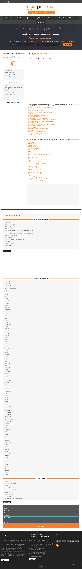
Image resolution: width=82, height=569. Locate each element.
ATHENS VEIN (8, 245)
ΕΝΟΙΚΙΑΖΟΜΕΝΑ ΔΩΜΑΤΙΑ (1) (35, 127)
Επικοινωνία (7, 98)
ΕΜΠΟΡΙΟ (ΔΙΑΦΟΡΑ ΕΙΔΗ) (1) (35, 116)
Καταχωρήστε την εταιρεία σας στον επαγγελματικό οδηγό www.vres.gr (41, 525)
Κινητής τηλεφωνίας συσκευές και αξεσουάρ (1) (40, 154)
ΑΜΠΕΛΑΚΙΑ (7, 300)
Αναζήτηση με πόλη (9, 77)
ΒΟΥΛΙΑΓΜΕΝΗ (8, 324)
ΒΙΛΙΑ (6, 320)
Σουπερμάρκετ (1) (32, 166)
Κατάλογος (19, 18)
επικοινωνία (73, 1)
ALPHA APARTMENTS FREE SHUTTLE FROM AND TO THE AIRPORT (19, 234)
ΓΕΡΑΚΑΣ (7, 332)
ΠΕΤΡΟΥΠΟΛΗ (8, 442)
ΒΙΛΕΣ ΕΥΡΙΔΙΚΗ (8, 496)
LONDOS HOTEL (8, 241)
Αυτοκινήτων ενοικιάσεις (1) (35, 148)
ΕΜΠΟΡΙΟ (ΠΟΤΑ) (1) (33, 122)
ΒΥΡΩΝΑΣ (7, 328)
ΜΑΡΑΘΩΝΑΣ (8, 392)
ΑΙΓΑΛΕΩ (6, 294)
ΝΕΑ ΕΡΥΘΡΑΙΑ (8, 406)
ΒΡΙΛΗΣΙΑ (7, 326)
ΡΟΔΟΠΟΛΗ (7, 453)
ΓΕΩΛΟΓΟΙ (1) (31, 113)
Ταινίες (41, 22)
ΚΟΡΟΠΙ (6, 378)
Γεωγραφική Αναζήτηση (10, 70)
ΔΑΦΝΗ (6, 337)
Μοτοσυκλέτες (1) (32, 157)
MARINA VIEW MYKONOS (10, 485)
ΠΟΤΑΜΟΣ (7, 450)
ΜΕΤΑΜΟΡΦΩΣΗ (8, 403)
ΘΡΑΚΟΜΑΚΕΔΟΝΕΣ (9, 360)
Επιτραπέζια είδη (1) (33, 152)
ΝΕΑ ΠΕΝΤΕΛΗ (8, 414)
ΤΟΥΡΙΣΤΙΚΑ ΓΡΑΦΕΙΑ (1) (34, 134)
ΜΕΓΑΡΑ (6, 397)
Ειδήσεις (50, 18)
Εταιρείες (8, 18)
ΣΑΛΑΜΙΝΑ (7, 455)
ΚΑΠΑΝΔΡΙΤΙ (7, 371)
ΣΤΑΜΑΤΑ (7, 461)
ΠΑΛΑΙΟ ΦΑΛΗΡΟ (8, 429)
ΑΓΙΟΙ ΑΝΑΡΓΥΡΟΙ (8, 285)
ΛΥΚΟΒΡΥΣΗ (7, 388)
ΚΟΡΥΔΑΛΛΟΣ (8, 380)
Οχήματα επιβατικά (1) (33, 161)
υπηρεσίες (67, 1)
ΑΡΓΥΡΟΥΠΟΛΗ (8, 309)
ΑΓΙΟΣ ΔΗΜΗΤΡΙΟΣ (9, 287)
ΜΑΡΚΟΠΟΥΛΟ (8, 393)
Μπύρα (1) (30, 158)
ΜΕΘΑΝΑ (7, 399)
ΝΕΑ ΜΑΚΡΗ (7, 410)
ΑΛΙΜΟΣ (6, 298)
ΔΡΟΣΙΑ (6, 343)
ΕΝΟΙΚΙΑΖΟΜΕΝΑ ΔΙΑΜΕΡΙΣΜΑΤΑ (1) (37, 125)
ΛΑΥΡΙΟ (6, 386)
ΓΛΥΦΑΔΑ (7, 335)
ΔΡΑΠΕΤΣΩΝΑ (8, 341)
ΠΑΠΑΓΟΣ (7, 435)
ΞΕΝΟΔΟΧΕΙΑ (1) (32, 109)
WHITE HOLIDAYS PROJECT (11, 247)
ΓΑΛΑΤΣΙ (6, 330)
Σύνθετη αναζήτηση (9, 72)
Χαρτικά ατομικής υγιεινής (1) (35, 180)
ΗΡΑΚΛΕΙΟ (7, 358)
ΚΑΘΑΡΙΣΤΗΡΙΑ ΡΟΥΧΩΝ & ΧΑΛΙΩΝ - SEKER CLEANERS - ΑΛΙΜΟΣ (19, 230)
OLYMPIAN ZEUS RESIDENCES (11, 235)
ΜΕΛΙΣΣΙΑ (7, 401)
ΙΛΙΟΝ (6, 362)
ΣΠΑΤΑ (6, 457)
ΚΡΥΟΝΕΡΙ (7, 382)
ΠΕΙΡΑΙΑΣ (7, 436)
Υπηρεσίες (7, 90)
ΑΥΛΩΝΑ (6, 315)
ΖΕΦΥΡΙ (6, 352)
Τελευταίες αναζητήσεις (10, 94)
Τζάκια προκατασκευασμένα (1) (36, 174)
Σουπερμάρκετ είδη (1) (33, 168)
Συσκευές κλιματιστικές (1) (34, 169)
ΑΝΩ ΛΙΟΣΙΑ (7, 307)
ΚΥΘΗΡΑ (6, 384)
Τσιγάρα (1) (30, 175)
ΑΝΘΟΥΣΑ (7, 304)
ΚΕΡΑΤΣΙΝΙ (7, 375)
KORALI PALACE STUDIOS (10, 487)
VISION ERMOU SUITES (10, 224)
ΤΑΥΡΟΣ (6, 463)
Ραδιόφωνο (73, 18)
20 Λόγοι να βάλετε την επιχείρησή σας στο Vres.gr (13, 87)
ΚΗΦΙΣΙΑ (6, 377)
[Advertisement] (52, 194)
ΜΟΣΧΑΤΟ (7, 405)
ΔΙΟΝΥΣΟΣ (7, 339)
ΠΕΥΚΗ (6, 444)
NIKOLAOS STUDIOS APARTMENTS (12, 232)
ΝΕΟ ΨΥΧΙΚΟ (7, 423)
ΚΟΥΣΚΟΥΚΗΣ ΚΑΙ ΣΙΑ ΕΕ (10, 243)
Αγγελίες (30, 18)
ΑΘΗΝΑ (6, 290)
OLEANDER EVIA (8, 237)
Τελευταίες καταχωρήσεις (10, 92)
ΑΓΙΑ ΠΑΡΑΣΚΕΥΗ (8, 283)
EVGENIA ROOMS (8, 481)
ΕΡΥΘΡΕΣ (7, 350)
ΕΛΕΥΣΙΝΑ (7, 347)
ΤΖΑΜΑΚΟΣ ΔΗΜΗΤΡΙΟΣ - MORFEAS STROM (14, 239)
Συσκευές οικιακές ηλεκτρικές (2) (36, 171)
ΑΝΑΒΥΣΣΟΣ (7, 302)
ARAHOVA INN (8, 493)
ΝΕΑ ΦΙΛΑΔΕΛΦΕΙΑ (9, 420)
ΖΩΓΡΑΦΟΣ (7, 354)
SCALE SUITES (8, 222)
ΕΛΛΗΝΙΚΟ (7, 348)
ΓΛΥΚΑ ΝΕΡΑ (7, 333)
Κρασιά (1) (30, 155)
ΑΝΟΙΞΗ (6, 305)
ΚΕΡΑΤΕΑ (7, 373)
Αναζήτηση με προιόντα (10, 76)
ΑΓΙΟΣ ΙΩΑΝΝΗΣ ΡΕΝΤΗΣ (10, 289)
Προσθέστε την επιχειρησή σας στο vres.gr (39, 58)
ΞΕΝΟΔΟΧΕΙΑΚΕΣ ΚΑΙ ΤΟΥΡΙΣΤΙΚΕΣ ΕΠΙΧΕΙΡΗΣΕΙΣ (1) (40, 112)
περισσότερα (7, 250)
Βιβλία (40, 18)
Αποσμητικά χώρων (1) (33, 146)
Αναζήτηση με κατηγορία (10, 74)
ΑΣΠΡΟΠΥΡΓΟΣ (8, 313)
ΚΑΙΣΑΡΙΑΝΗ (7, 363)
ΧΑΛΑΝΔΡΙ (7, 470)
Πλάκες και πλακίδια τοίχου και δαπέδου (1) (39, 163)
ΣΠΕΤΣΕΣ (7, 459)
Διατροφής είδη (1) (32, 149)
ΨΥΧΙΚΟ (6, 474)
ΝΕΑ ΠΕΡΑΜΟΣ (8, 416)
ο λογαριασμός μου (56, 1)
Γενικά (6, 85)
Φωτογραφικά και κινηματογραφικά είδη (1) (39, 178)
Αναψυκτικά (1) (31, 142)
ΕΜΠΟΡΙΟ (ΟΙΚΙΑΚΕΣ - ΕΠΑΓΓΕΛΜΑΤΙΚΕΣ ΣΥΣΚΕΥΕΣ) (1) (41, 121)
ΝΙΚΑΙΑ (6, 425)
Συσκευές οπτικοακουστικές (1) (35, 172)
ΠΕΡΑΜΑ (7, 438)
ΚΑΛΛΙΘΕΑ (7, 365)
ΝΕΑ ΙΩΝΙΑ (7, 408)
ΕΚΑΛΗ (6, 345)
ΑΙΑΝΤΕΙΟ (7, 292)
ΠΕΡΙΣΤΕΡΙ (7, 440)
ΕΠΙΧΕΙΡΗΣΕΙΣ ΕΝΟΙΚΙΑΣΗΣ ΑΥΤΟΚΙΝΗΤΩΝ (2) (39, 128)
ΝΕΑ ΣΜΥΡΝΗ (8, 418)
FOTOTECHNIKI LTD (9, 494)
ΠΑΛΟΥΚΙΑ (7, 433)
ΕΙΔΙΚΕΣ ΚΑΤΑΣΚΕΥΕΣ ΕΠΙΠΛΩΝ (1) (36, 115)
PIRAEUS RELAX (8, 226)
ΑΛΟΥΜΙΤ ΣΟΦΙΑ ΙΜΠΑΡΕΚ (10, 483)
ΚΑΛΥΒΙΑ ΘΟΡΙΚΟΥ (9, 367)
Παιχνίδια (61, 18)
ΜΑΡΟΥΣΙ (7, 395)
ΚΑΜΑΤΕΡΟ (7, 369)
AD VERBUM (7, 491)
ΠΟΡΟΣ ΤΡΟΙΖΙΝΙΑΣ (9, 448)
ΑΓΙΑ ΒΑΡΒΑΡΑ (8, 281)
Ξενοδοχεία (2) (31, 160)
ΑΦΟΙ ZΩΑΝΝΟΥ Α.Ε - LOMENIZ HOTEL (13, 498)
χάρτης (78, 1)
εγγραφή (62, 1)
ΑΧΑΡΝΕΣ (7, 317)
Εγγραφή (7, 96)
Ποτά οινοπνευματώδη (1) (34, 164)
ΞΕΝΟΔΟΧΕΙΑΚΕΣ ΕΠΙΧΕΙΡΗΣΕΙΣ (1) (36, 131)
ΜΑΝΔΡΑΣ (7, 390)
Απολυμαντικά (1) (32, 143)
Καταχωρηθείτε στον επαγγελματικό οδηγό (41, 13)
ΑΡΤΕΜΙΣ (7, 311)
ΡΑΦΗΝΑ (7, 451)
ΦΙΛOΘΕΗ (7, 466)
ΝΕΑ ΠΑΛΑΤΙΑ (8, 412)
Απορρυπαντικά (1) (32, 145)
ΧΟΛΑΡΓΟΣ (7, 472)
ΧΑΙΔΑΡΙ (6, 468)
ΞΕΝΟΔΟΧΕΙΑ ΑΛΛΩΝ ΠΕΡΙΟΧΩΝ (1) (37, 110)
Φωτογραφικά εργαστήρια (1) (35, 177)
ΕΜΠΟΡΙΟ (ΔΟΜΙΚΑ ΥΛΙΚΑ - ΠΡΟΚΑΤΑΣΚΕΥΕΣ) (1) (40, 118)
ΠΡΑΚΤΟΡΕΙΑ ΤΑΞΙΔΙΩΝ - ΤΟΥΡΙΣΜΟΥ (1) (38, 133)
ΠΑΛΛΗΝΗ (7, 431)
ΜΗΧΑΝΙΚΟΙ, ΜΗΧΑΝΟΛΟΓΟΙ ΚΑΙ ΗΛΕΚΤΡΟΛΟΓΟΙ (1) (41, 107)
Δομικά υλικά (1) (32, 151)
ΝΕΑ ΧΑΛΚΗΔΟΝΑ (8, 421)
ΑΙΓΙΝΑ (6, 296)
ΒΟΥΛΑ (6, 322)
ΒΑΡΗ (6, 319)
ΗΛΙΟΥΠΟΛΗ (7, 356)
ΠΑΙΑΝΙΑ (6, 427)
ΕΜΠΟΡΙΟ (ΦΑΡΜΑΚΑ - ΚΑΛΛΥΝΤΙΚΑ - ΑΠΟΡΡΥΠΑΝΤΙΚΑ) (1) (42, 124)
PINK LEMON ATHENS (9, 228)
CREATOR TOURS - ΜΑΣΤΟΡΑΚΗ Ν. (12, 489)
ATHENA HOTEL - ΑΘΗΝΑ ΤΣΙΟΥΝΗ (12, 215)
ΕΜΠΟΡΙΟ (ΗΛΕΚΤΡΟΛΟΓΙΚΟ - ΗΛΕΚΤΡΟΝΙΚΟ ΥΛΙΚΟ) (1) (42, 119)
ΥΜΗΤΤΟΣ (7, 464)
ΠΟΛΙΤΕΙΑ (7, 446)
